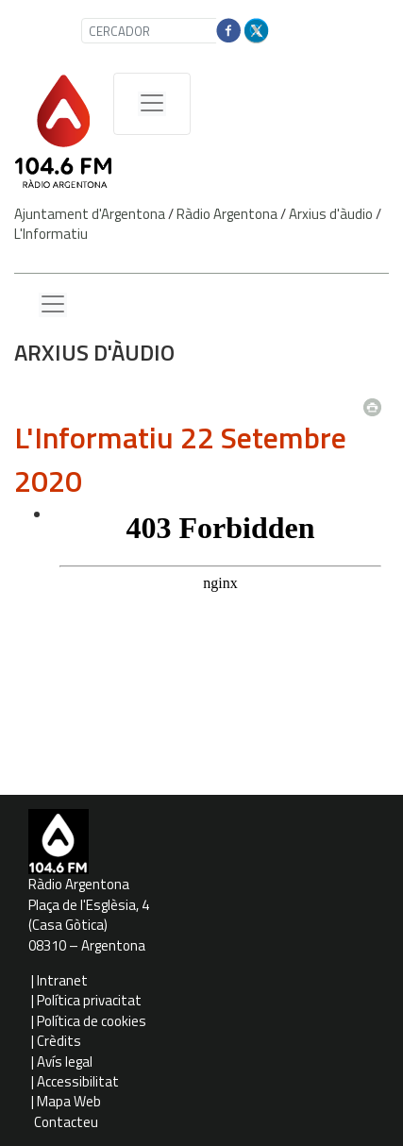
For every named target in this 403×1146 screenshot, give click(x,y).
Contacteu (66, 1122)
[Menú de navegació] (152, 104)
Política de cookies (91, 1021)
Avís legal (64, 1061)
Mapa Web (69, 1101)
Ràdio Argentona (226, 214)
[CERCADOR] (157, 30)
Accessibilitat (78, 1081)
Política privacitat (89, 1000)
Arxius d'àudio (331, 214)
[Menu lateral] (53, 305)
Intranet (62, 980)
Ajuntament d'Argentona (89, 214)
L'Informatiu (51, 233)
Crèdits (59, 1041)
